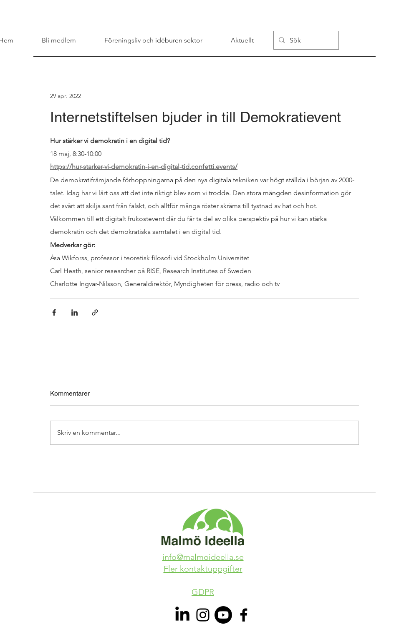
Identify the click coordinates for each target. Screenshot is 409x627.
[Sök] (305, 40)
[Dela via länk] (95, 312)
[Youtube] (223, 615)
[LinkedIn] (182, 615)
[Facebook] (243, 615)
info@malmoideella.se (203, 557)
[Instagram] (203, 615)
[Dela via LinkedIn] (74, 312)
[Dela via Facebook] (54, 312)
